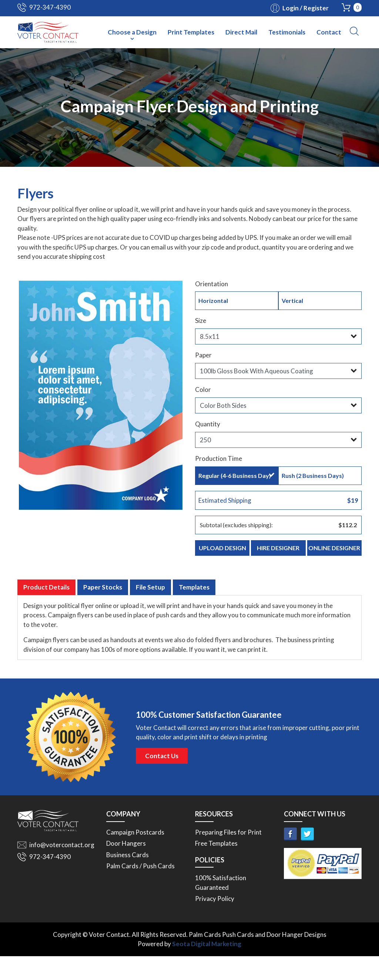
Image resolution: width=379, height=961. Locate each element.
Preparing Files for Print (228, 837)
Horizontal (236, 300)
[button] (354, 31)
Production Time (218, 458)
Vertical (320, 300)
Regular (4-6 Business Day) (236, 475)
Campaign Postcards (135, 837)
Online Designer (334, 547)
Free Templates (216, 848)
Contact (328, 32)
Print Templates (191, 32)
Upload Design (222, 547)
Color (203, 389)
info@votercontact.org (61, 849)
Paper (203, 355)
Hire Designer (278, 547)
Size (200, 320)
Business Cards (127, 859)
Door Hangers (126, 848)
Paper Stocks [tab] (102, 592)
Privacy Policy (214, 904)
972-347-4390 (50, 7)
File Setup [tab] (150, 592)
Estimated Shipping (278, 500)
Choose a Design (132, 32)
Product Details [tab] (46, 592)
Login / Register (305, 8)
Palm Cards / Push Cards (140, 871)
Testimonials (286, 32)
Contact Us (161, 760)
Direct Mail (241, 32)
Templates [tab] (194, 592)
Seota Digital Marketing (206, 949)
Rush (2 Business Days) (320, 475)
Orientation (211, 284)
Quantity (207, 424)
